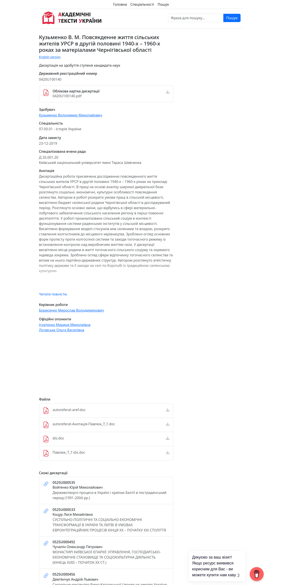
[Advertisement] (106, 366)
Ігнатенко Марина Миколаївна (65, 324)
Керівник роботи (53, 305)
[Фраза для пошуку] (196, 18)
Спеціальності (142, 4)
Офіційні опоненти (55, 319)
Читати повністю (53, 294)
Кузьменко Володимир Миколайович (70, 115)
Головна (120, 4)
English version (50, 57)
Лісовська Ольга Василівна (61, 330)
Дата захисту (50, 138)
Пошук (163, 4)
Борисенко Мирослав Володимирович (71, 310)
